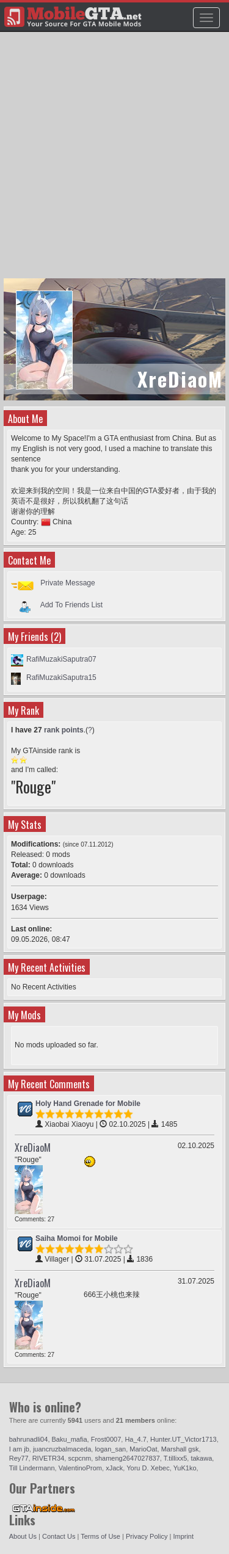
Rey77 (19, 1458)
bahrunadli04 (28, 1439)
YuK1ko (185, 1468)
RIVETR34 (48, 1458)
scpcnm (79, 1458)
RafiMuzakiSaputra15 (61, 677)
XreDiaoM (33, 1147)
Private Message (67, 583)
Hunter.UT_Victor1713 (183, 1439)
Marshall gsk (180, 1449)
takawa (201, 1458)
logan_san (110, 1449)
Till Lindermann (32, 1468)
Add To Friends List (71, 604)
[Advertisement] (114, 160)
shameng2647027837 (127, 1458)
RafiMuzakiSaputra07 (61, 659)
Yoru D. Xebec (148, 1468)
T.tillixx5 (175, 1458)
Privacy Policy (146, 1536)
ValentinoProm (80, 1468)
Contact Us (58, 1536)
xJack (114, 1468)
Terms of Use (100, 1536)
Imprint (183, 1536)
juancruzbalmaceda (62, 1449)
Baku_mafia (69, 1439)
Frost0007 (106, 1439)
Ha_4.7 (135, 1439)
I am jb (19, 1449)
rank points (64, 730)
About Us (23, 1536)
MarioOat (143, 1449)
